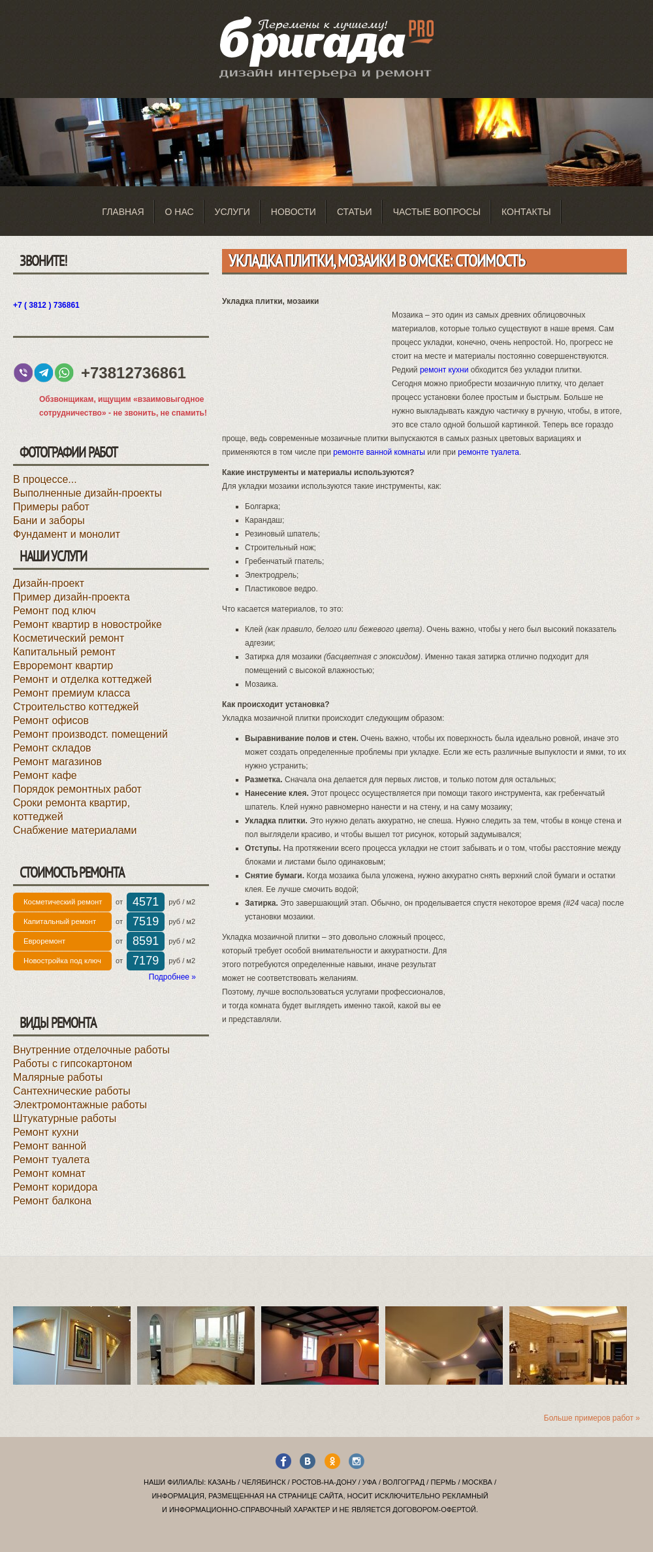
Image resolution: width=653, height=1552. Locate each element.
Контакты (526, 211)
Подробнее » (172, 977)
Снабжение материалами (75, 830)
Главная (123, 211)
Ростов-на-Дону (324, 1482)
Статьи (354, 211)
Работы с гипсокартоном (73, 1063)
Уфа (369, 1482)
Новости (293, 211)
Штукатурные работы (64, 1118)
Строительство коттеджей (75, 706)
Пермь (443, 1482)
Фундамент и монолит (66, 534)
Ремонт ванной (49, 1145)
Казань (222, 1482)
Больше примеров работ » (592, 1418)
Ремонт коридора (55, 1187)
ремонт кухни (444, 369)
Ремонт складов (52, 747)
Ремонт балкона (52, 1200)
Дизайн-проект (48, 583)
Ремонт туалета (51, 1159)
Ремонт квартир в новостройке (87, 624)
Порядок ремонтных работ (77, 789)
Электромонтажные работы (80, 1104)
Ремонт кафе (45, 775)
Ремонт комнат (49, 1173)
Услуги (232, 211)
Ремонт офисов (51, 720)
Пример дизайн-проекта (71, 597)
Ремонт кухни (45, 1132)
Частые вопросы (437, 211)
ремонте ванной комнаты (379, 452)
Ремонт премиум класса (71, 693)
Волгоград (403, 1482)
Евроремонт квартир (63, 665)
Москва (477, 1482)
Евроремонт (44, 941)
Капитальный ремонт (64, 651)
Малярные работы (58, 1077)
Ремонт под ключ (54, 610)
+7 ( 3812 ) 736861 (46, 305)
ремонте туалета (488, 452)
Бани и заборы (49, 520)
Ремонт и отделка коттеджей (82, 679)
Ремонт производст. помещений (90, 734)
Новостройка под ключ (62, 961)
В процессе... (45, 479)
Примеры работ (51, 506)
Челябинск (263, 1482)
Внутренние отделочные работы (91, 1049)
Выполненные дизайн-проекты (87, 493)
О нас (179, 211)
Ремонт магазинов (57, 761)
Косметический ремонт (68, 638)
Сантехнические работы (72, 1091)
